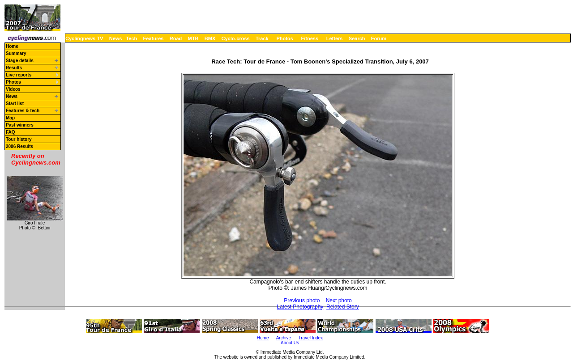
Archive (283, 337)
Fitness (309, 38)
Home (12, 46)
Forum (378, 38)
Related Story (342, 307)
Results (14, 67)
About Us (290, 342)
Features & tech (22, 110)
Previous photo (302, 300)
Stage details (20, 60)
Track (262, 38)
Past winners (20, 125)
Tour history (19, 139)
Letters (334, 38)
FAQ (10, 132)
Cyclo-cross (236, 38)
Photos (284, 38)
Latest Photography (300, 307)
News (115, 38)
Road (176, 38)
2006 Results (19, 146)
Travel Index (311, 337)
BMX (210, 38)
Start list (15, 103)
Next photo (339, 300)
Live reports (18, 74)
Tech (131, 38)
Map (10, 117)
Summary (16, 53)
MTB (193, 38)
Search (357, 38)
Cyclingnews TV (84, 38)
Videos (13, 89)
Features (153, 38)
